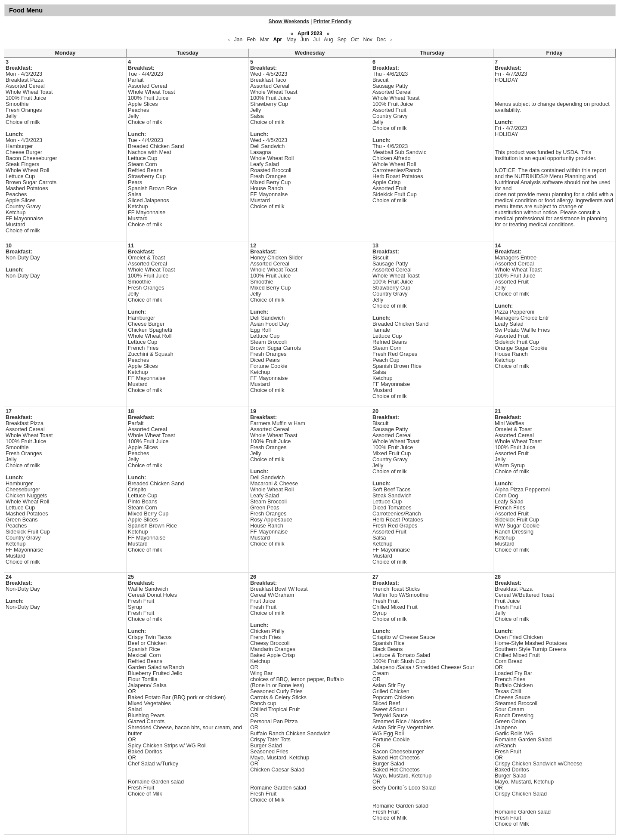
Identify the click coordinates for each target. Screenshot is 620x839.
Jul (316, 40)
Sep (341, 40)
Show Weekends (289, 22)
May (291, 40)
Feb (251, 40)
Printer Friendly (332, 22)
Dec (381, 40)
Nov (367, 40)
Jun (305, 40)
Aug (328, 40)
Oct (355, 40)
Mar (264, 40)
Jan (238, 40)
